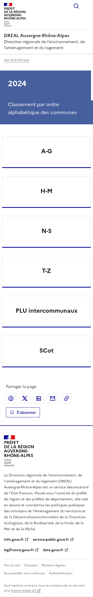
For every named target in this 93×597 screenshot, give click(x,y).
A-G (46, 151)
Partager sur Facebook (11, 398)
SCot (46, 351)
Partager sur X (25, 398)
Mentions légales (53, 565)
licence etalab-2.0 (23, 590)
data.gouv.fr (53, 550)
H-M (46, 191)
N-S (46, 231)
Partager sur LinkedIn (39, 398)
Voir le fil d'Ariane (16, 60)
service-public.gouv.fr (51, 539)
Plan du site (12, 565)
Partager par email (53, 398)
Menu (86, 6)
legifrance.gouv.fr (19, 550)
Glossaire (30, 565)
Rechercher (76, 6)
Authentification (60, 573)
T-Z (46, 271)
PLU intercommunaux (46, 311)
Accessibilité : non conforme (24, 573)
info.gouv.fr (14, 539)
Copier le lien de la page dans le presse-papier (66, 398)
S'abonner (23, 412)
